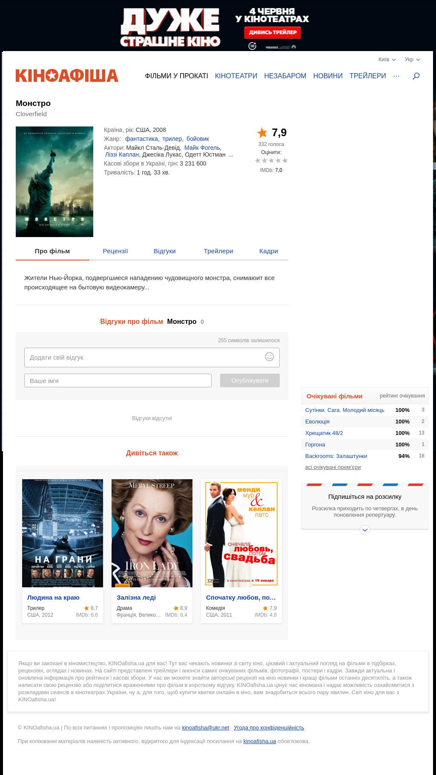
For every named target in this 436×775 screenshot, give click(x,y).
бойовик (197, 138)
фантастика (141, 138)
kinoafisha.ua (260, 741)
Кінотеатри (236, 76)
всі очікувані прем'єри (333, 467)
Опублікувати (250, 380)
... (231, 154)
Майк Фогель (202, 147)
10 (284, 160)
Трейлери (368, 76)
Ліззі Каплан (122, 154)
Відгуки (165, 251)
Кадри (268, 251)
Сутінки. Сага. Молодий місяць (344, 410)
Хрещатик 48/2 (324, 433)
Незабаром (285, 76)
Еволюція (317, 421)
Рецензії (115, 251)
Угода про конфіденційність (269, 727)
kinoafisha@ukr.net (205, 727)
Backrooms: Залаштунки (336, 456)
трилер (172, 138)
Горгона (315, 444)
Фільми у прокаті (176, 76)
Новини (328, 76)
